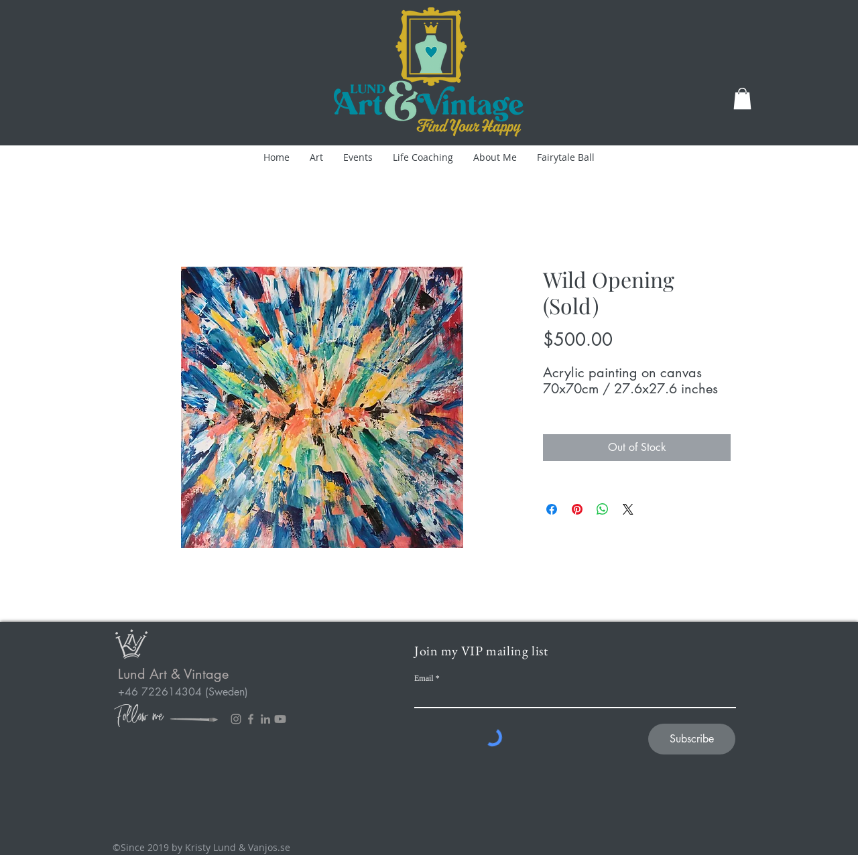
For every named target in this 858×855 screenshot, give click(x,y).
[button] (742, 98)
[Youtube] (280, 719)
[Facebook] (250, 719)
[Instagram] (236, 719)
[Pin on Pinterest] (577, 509)
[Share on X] (628, 509)
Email (424, 678)
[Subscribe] (691, 739)
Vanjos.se (269, 847)
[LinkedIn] (265, 719)
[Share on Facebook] (552, 509)
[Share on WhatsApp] (603, 509)
